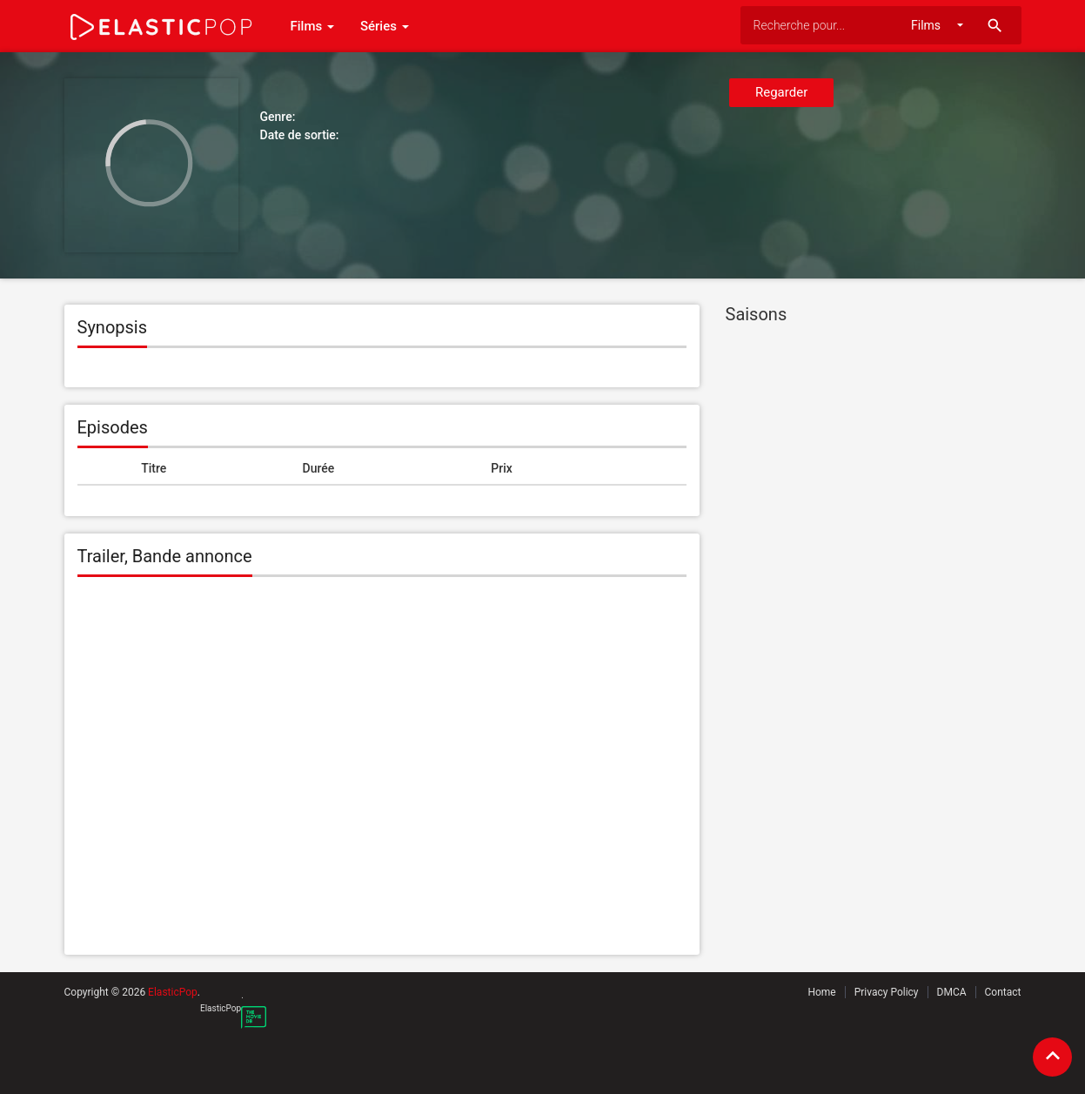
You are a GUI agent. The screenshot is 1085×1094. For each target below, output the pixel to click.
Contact (1003, 992)
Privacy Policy (886, 992)
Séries (384, 26)
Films (312, 26)
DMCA (952, 992)
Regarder (781, 92)
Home (821, 992)
